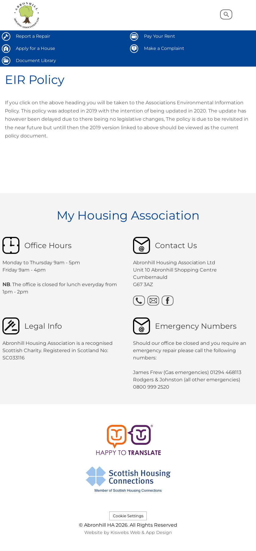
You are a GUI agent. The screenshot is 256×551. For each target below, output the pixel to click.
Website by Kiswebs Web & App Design (128, 532)
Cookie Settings (128, 516)
